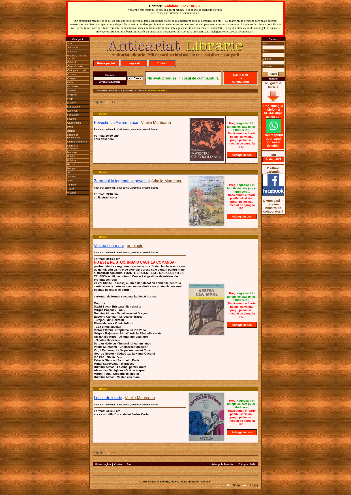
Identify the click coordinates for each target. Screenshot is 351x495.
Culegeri (72, 78)
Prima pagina (103, 464)
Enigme (71, 102)
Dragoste (72, 94)
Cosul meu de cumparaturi (240, 78)
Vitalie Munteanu (157, 90)
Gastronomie (74, 122)
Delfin (70, 82)
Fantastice (73, 114)
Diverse (71, 90)
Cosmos (71, 74)
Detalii (103, 113)
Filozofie (72, 118)
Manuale (72, 152)
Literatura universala (73, 147)
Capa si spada (75, 66)
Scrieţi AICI (273, 159)
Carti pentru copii (76, 70)
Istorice (71, 130)
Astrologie (72, 47)
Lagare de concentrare (73, 136)
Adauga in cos (242, 155)
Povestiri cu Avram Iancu (116, 122)
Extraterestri (74, 106)
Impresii (134, 63)
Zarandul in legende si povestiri (122, 181)
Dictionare (73, 86)
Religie (71, 168)
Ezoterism (72, 110)
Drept (70, 98)
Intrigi (70, 126)
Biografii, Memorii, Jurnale (77, 57)
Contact (161, 63)
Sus (129, 464)
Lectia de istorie (108, 398)
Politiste (71, 160)
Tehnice (71, 184)
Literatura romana (77, 141)
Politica (71, 156)
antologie (135, 245)
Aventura (72, 51)
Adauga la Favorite (222, 464)
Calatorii (71, 62)
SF (69, 172)
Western (72, 192)
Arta (69, 43)
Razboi (71, 164)
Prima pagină (106, 63)
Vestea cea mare (109, 245)
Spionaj (71, 176)
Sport (70, 180)
